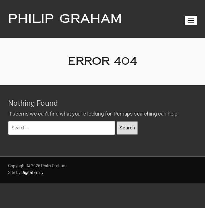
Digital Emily (32, 172)
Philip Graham (65, 18)
